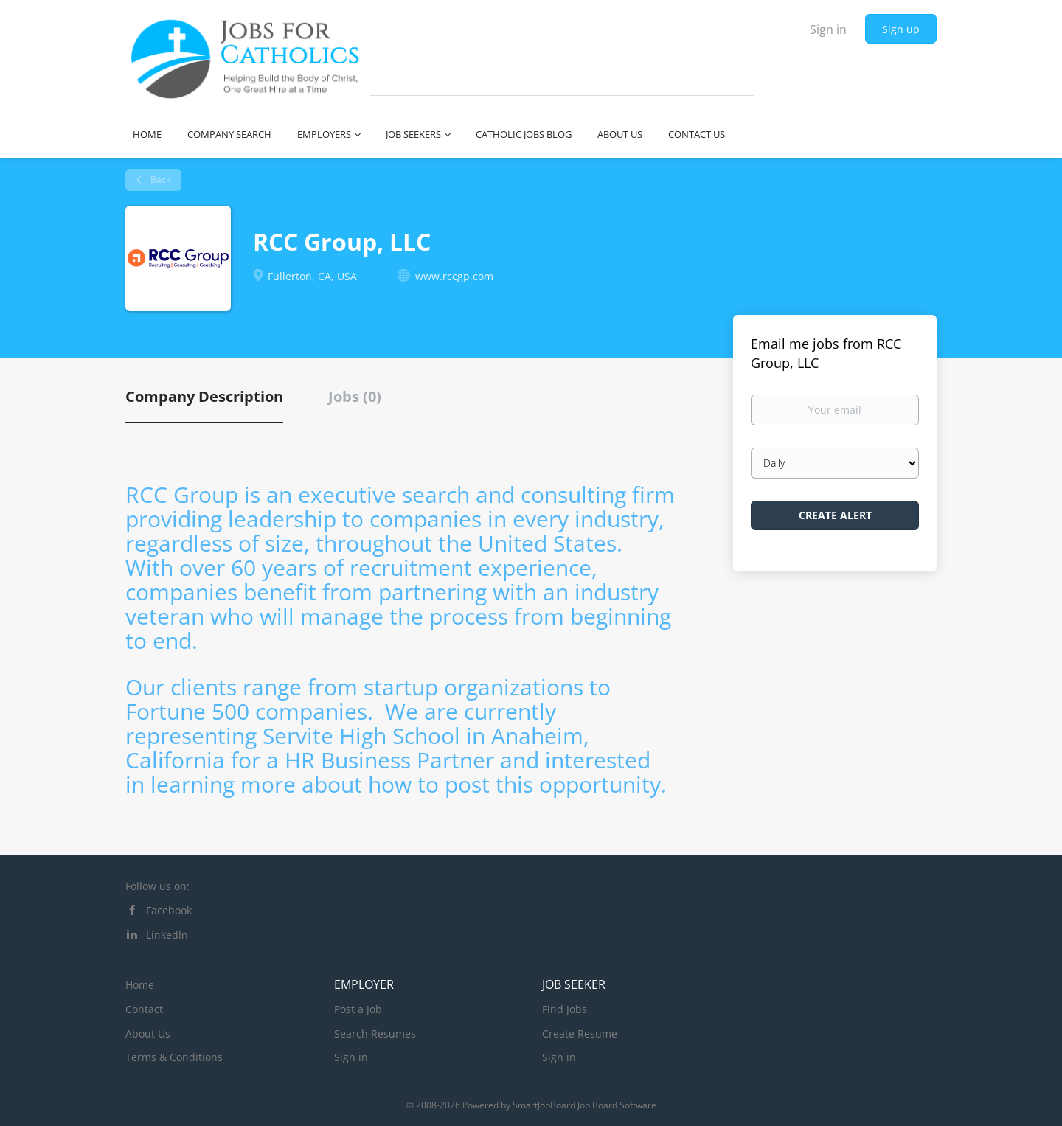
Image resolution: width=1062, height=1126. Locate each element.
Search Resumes (375, 1033)
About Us (147, 1033)
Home (139, 985)
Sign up (901, 29)
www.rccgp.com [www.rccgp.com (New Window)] (454, 276)
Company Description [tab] (204, 396)
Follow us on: (157, 886)
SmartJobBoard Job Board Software (584, 1105)
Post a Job (358, 1009)
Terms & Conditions (174, 1057)
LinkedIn (167, 935)
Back (159, 179)
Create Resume (579, 1033)
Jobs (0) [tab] (354, 396)
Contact (144, 1009)
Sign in (828, 29)
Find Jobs (564, 1009)
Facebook (169, 910)
